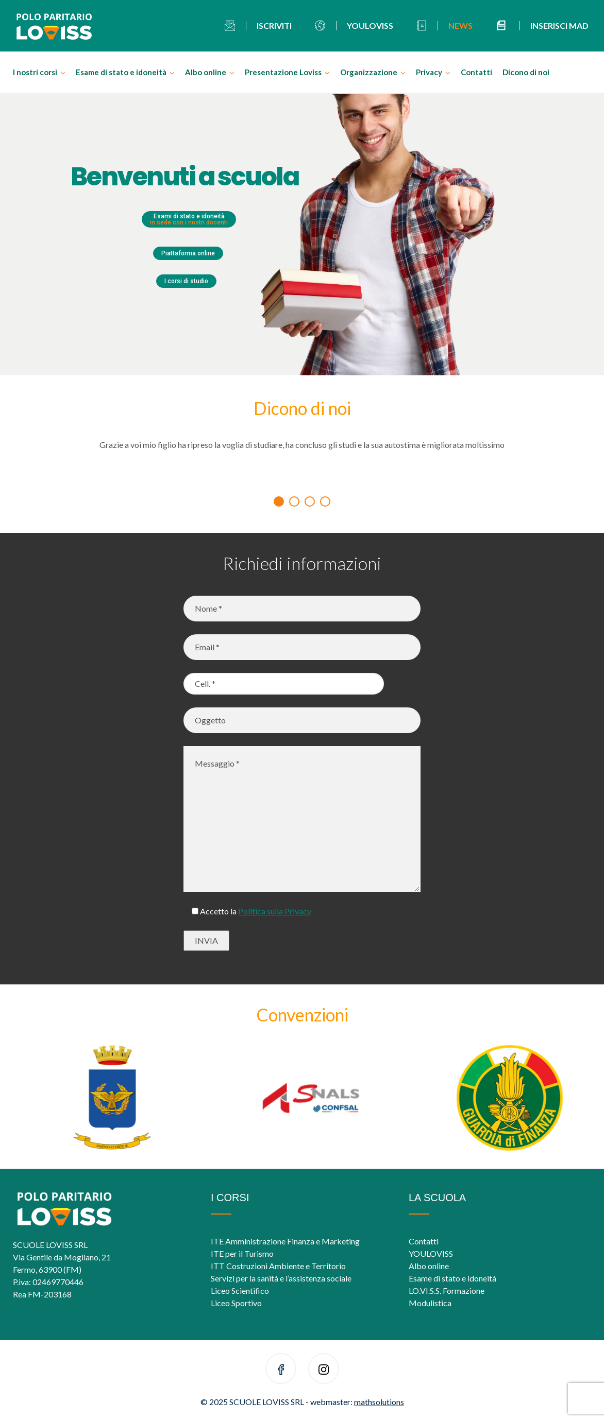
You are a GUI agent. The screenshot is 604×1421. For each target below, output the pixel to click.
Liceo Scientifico (240, 1290)
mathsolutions (379, 1402)
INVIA (206, 940)
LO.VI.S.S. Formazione (446, 1290)
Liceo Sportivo (236, 1303)
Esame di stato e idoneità (121, 72)
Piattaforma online (188, 253)
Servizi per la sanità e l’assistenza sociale (281, 1278)
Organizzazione (368, 72)
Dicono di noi (525, 72)
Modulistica (430, 1303)
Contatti (476, 72)
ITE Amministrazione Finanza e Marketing (285, 1241)
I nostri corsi (35, 72)
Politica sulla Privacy (274, 911)
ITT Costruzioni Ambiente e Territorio (278, 1266)
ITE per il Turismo (242, 1253)
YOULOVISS (431, 1253)
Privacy (429, 72)
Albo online (205, 72)
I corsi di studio (186, 281)
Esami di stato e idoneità (189, 219)
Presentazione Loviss (283, 72)
